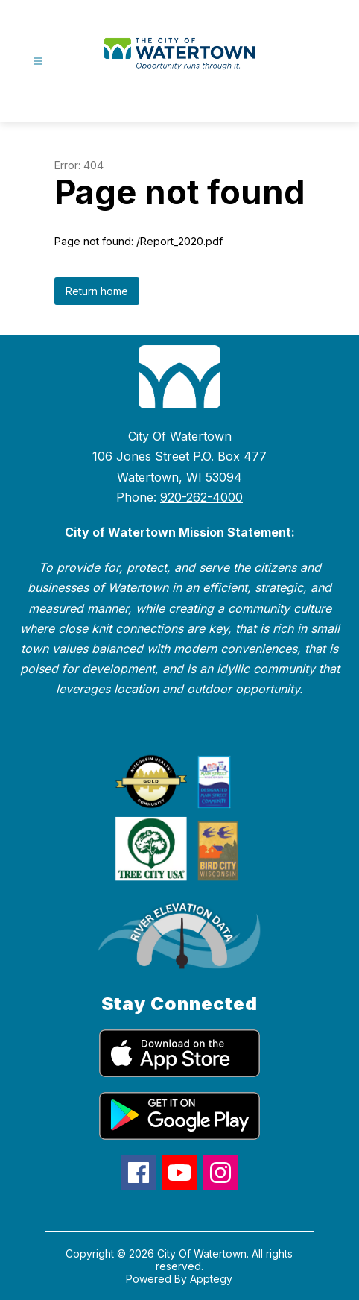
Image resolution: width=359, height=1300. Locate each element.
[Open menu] (38, 61)
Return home (97, 291)
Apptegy (211, 1278)
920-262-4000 (201, 497)
